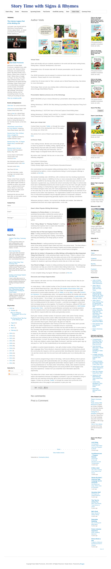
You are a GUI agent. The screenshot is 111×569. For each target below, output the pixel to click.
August (13, 323)
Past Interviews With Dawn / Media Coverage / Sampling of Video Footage (97, 349)
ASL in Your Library (96, 424)
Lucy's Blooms (13, 128)
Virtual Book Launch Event (14, 126)
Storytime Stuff (96, 492)
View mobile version (58, 452)
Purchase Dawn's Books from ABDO (97, 320)
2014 (11, 358)
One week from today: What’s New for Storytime (96, 486)
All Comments (13, 374)
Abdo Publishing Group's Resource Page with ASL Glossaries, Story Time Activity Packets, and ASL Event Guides (97, 313)
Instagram (94, 258)
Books (17, 11)
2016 (11, 353)
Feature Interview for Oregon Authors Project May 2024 (97, 362)
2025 (11, 308)
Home (58, 449)
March (13, 328)
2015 (11, 355)
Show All (102, 549)
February (13, 330)
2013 (11, 360)
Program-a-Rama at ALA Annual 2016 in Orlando (96, 543)
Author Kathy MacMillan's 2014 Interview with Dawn (97, 384)
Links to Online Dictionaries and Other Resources (97, 282)
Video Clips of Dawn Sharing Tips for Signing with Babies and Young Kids (97, 303)
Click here (10, 105)
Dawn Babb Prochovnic (17, 62)
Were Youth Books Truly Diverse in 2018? (96, 505)
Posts (11, 371)
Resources (25, 11)
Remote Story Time (12, 133)
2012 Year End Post (14, 251)
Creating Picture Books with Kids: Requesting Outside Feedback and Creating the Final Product (17, 290)
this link (40, 173)
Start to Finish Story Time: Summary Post (16, 263)
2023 (11, 336)
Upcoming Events (35, 11)
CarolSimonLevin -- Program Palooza (96, 455)
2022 (11, 338)
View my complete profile (14, 98)
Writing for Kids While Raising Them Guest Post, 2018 (97, 378)
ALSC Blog (94, 442)
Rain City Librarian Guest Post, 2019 (97, 372)
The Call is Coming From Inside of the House (96, 471)
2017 (11, 350)
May (12, 325)
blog (71, 292)
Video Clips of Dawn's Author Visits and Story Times (96, 288)
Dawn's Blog (9, 11)
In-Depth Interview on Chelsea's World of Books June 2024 (97, 357)
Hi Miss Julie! (95, 468)
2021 (11, 341)
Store (67, 11)
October (13, 310)
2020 (11, 343)
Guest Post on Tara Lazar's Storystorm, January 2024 (97, 368)
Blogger (82, 564)
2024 (11, 333)
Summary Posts (86, 11)
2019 (11, 345)
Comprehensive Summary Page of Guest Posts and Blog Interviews (97, 342)
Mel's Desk (94, 511)
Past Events (46, 11)
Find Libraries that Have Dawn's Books (97, 325)
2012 (11, 363)
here (32, 136)
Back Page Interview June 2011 (96, 390)
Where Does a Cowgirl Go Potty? (15, 135)
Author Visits (75, 11)
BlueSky (93, 264)
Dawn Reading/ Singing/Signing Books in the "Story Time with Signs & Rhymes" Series (97, 295)
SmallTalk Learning (58, 11)
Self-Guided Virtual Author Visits (70, 288)
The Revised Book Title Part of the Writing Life (18, 319)
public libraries (79, 296)
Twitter (48, 126)
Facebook (94, 269)
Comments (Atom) (44, 457)
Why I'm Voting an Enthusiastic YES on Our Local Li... (18, 314)
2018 (11, 348)
